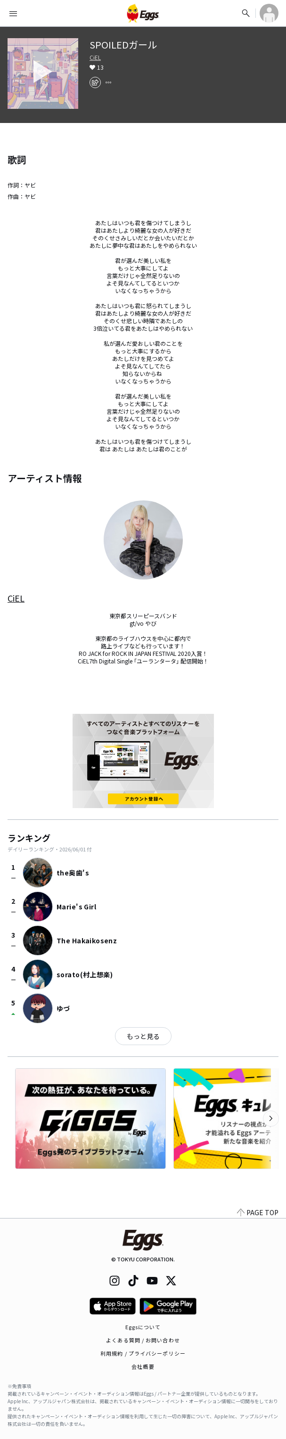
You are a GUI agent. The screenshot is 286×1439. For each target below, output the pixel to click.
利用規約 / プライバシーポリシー (143, 1353)
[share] (95, 82)
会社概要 (142, 1366)
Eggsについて (143, 1327)
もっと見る (143, 1036)
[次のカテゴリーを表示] (271, 1119)
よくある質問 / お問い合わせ (143, 1340)
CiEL (95, 57)
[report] (108, 82)
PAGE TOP (257, 1212)
